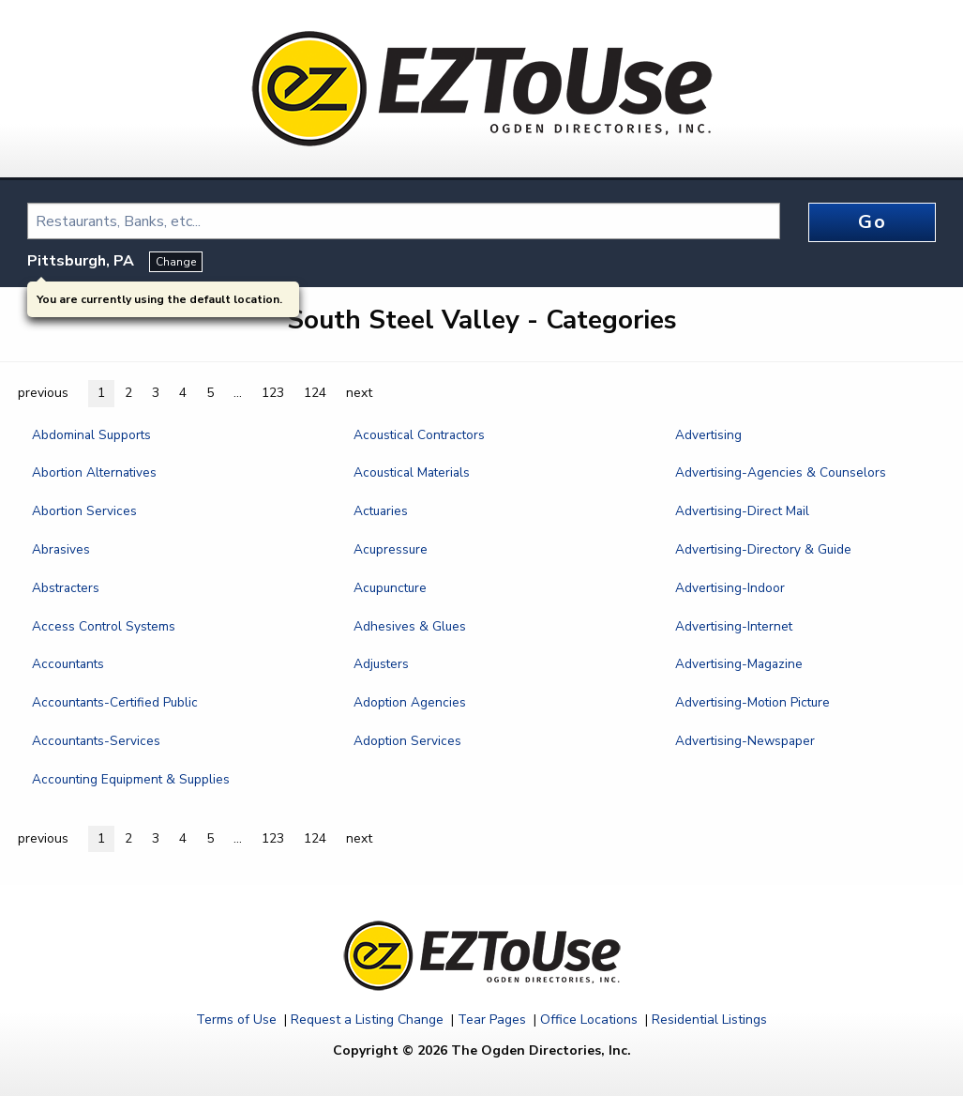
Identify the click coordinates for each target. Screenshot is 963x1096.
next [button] (359, 393)
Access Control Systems (103, 626)
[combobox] (403, 221)
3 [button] (155, 393)
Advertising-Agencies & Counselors (780, 472)
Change (176, 261)
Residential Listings (709, 1019)
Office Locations (589, 1019)
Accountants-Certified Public (115, 702)
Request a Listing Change (367, 1019)
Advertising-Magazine (739, 664)
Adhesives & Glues (410, 626)
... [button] (237, 393)
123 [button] (273, 393)
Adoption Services (407, 741)
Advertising (708, 435)
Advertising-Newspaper (745, 741)
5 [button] (210, 393)
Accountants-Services (96, 741)
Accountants (68, 664)
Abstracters (65, 588)
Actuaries (381, 511)
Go (872, 222)
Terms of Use (236, 1019)
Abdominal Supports (91, 435)
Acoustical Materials (412, 472)
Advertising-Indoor (730, 588)
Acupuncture (390, 588)
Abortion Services (84, 511)
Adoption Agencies (410, 702)
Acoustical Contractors (419, 435)
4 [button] (183, 393)
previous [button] (43, 393)
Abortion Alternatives (94, 472)
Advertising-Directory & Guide (763, 549)
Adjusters (381, 664)
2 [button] (128, 393)
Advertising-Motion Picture (752, 702)
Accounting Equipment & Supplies (131, 779)
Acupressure (391, 549)
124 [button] (315, 393)
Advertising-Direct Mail (742, 511)
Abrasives (61, 549)
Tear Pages (492, 1019)
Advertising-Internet (733, 626)
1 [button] (101, 393)
